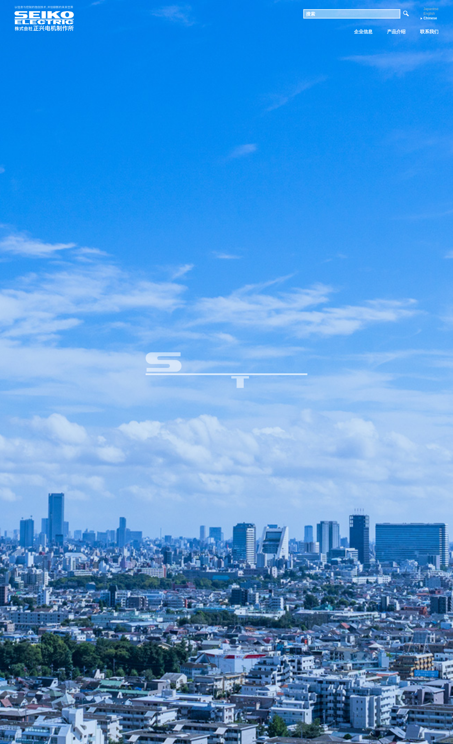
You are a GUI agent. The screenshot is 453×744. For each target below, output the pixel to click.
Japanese (431, 9)
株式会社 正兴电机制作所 (44, 18)
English (429, 14)
